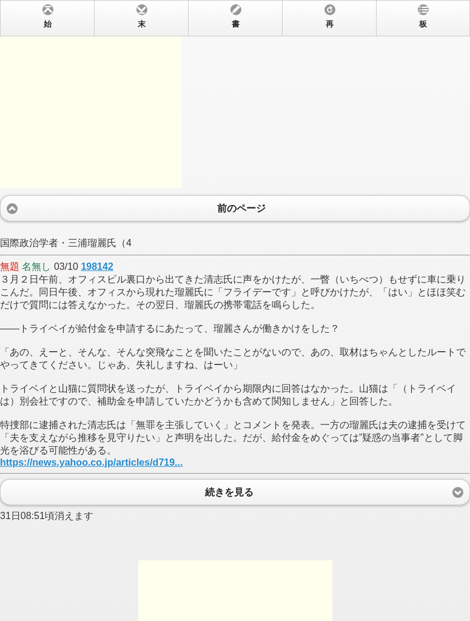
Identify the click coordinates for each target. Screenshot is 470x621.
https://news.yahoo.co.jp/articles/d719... (91, 462)
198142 (97, 266)
